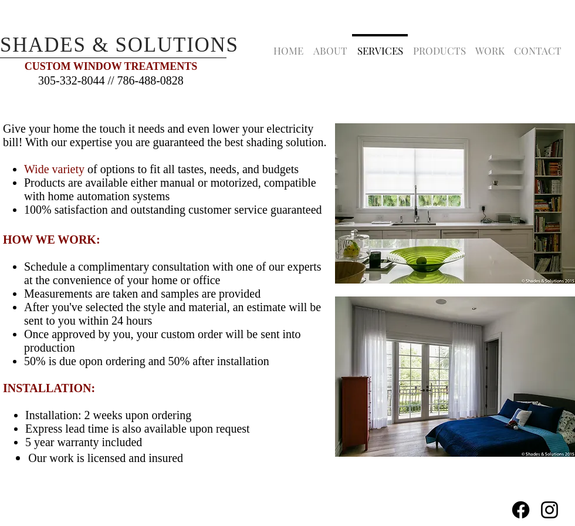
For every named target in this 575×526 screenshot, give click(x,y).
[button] (439, 45)
